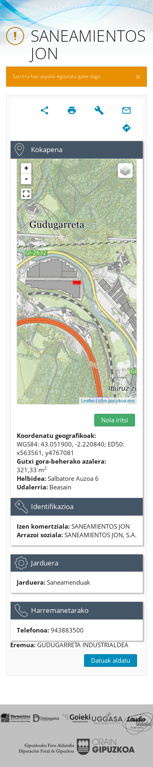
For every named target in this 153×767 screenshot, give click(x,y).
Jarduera (44, 562)
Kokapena (46, 149)
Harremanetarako (60, 610)
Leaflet (88, 400)
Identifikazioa (52, 506)
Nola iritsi (114, 420)
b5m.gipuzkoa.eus (116, 400)
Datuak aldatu (110, 660)
